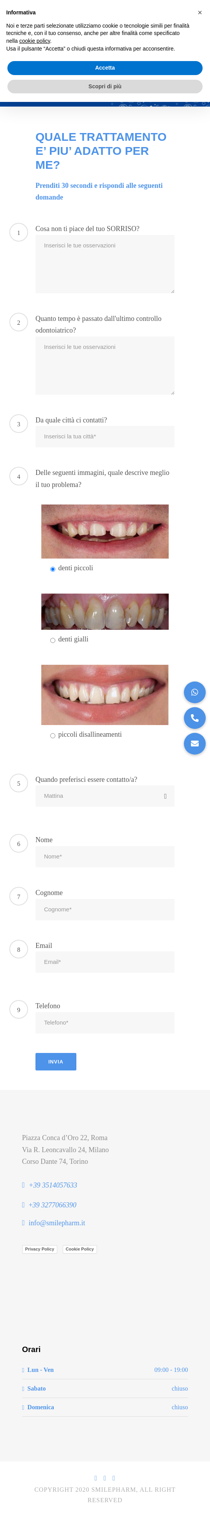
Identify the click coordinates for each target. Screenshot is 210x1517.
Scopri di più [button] (105, 86)
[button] (195, 744)
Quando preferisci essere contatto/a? (86, 779)
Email (43, 945)
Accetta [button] (105, 68)
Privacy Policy (40, 1249)
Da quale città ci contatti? (71, 420)
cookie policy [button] (34, 41)
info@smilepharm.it (56, 1223)
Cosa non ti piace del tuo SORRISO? (87, 229)
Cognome (49, 893)
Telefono (47, 1006)
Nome (44, 840)
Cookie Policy (80, 1249)
